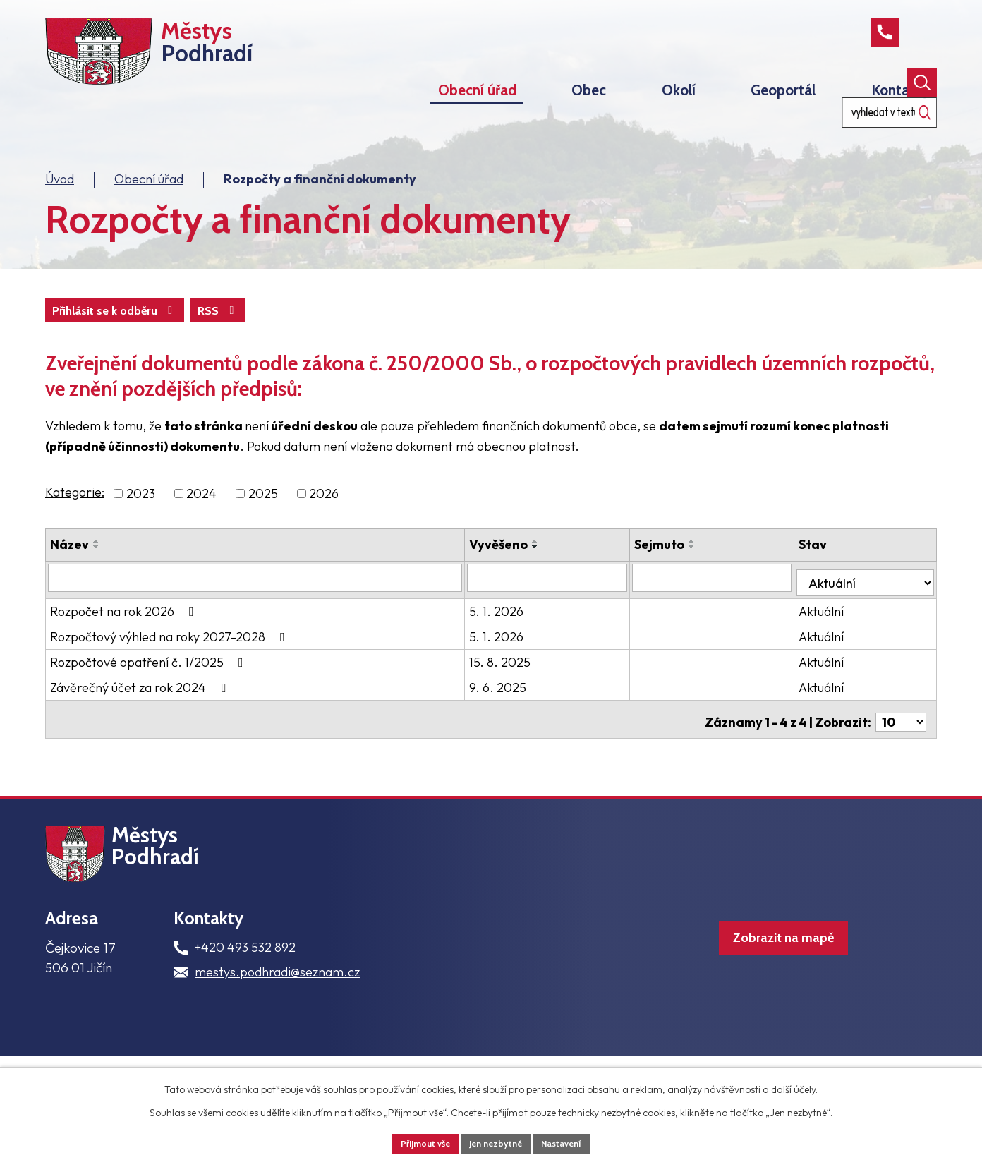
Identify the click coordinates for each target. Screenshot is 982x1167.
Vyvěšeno (525, 580)
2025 (263, 529)
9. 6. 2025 (524, 718)
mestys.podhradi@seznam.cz (277, 1018)
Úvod (59, 212)
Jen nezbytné (496, 1141)
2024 (201, 529)
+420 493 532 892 (245, 993)
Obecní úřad (148, 212)
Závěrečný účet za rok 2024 (140, 718)
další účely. (794, 1086)
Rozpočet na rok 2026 (125, 642)
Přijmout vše (417, 1141)
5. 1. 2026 (523, 642)
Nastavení (571, 1141)
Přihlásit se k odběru (188, 345)
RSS (76, 345)
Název (69, 580)
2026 (324, 529)
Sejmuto (678, 580)
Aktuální (831, 642)
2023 (140, 529)
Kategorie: (74, 528)
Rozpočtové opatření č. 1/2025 (149, 692)
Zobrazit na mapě (760, 992)
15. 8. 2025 (526, 692)
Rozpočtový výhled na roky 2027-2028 (170, 667)
